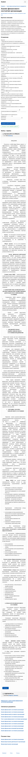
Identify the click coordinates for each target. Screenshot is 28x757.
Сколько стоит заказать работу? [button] (10, 126)
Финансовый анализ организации (9, 744)
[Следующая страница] (10, 688)
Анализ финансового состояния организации (12, 709)
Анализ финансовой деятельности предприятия (16, 6)
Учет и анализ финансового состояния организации (14, 719)
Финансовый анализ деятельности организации (13, 741)
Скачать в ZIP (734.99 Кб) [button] (8, 123)
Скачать (10, 135)
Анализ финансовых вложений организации (12, 728)
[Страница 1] (5, 688)
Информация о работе (12, 701)
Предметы (3, 6)
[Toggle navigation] (25, 2)
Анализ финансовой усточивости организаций (12, 714)
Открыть (11, 695)
